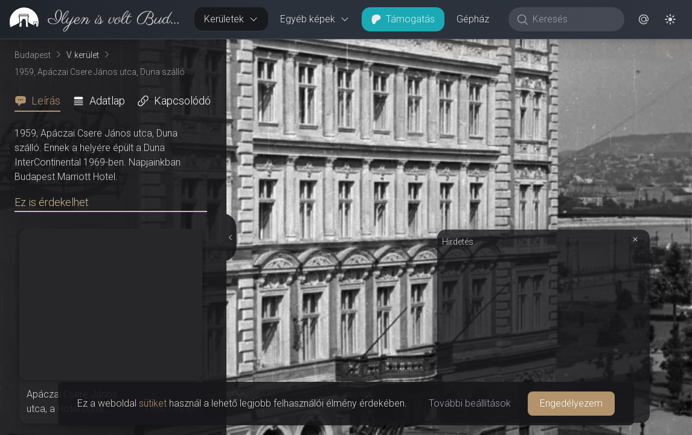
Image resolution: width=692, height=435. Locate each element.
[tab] (41, 101)
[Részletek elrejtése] (229, 237)
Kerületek (231, 19)
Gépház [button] (473, 19)
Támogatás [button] (403, 19)
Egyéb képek (315, 19)
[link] (92, 19)
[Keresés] (573, 19)
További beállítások (470, 403)
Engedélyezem (571, 403)
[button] (644, 19)
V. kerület (82, 55)
